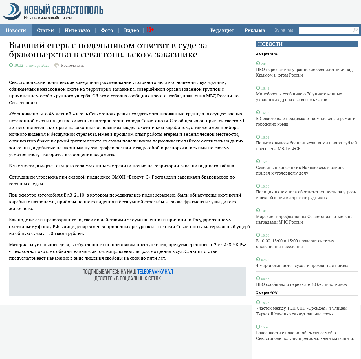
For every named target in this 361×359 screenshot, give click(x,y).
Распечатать (72, 65)
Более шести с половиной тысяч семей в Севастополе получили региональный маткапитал (305, 335)
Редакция (222, 30)
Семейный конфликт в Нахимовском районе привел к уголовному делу (300, 170)
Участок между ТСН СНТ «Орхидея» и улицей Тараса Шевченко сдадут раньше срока (301, 310)
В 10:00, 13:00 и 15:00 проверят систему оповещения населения (295, 243)
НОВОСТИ (270, 44)
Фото (107, 30)
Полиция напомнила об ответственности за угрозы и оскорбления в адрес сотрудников (306, 194)
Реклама (255, 30)
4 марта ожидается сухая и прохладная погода (302, 265)
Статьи (45, 30)
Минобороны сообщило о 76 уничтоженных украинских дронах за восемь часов (299, 96)
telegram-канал (155, 272)
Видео (131, 30)
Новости (16, 30)
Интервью (77, 30)
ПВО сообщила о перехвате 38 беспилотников (301, 284)
